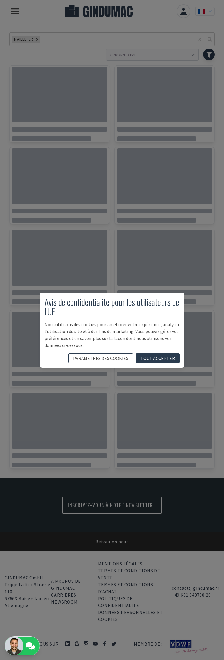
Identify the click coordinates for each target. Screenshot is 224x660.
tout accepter (157, 358)
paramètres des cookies (100, 358)
